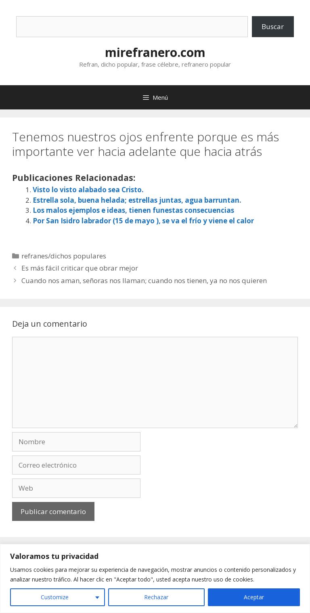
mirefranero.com (155, 52)
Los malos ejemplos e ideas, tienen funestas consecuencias (133, 210)
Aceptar (254, 597)
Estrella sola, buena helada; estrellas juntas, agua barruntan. (137, 200)
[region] (155, 578)
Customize (55, 597)
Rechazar (156, 597)
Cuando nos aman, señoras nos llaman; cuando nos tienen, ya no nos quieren (144, 280)
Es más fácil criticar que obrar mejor (79, 268)
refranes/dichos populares (63, 255)
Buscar (273, 26)
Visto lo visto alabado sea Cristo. (88, 189)
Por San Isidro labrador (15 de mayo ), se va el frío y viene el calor (143, 220)
